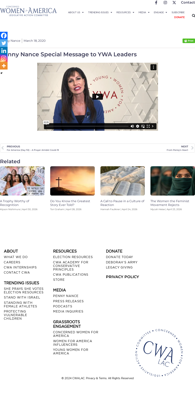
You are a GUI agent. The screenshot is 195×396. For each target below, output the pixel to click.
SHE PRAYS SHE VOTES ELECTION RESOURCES (24, 290)
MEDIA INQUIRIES (68, 311)
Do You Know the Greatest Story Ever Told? (70, 203)
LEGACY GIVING (119, 267)
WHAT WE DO (16, 257)
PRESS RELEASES (68, 301)
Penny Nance (66, 296)
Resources (125, 12)
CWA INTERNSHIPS (20, 267)
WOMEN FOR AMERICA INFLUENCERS (72, 342)
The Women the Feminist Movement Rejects (169, 203)
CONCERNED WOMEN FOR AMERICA (75, 334)
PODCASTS (62, 306)
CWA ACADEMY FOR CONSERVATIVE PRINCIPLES (70, 266)
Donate (179, 17)
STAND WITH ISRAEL (22, 297)
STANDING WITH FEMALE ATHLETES (20, 304)
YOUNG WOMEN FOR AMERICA (70, 351)
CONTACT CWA (17, 272)
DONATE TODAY (119, 257)
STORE (59, 280)
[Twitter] (4, 43)
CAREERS (12, 262)
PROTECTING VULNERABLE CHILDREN (15, 315)
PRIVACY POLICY (122, 277)
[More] (4, 66)
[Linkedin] (4, 50)
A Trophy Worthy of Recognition (14, 203)
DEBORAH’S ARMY (122, 262)
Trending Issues (100, 12)
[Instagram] (4, 58)
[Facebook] (4, 35)
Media (144, 12)
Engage (160, 12)
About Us (76, 12)
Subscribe (178, 12)
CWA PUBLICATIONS (70, 274)
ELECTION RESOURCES (73, 257)
